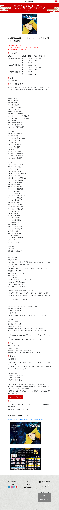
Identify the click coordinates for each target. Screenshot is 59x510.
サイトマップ (26, 481)
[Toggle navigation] (2, 2)
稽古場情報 (11, 484)
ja (55, 1)
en (57, 1)
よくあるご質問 (12, 481)
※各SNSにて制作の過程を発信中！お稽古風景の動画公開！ (26, 419)
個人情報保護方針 (28, 487)
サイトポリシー (27, 484)
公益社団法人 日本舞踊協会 (44, 482)
